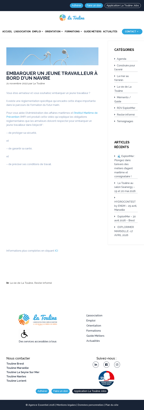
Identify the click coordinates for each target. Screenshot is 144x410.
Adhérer (76, 5)
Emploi (38, 31)
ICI (56, 250)
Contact (132, 31)
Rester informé (43, 283)
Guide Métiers (92, 31)
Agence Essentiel (38, 405)
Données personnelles (91, 405)
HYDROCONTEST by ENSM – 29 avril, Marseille (125, 205)
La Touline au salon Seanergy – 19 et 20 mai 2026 (125, 187)
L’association (22, 31)
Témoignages (125, 121)
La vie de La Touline (21, 283)
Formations (74, 31)
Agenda (121, 58)
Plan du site (111, 405)
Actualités (110, 31)
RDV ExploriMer (126, 107)
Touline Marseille (17, 367)
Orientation (54, 31)
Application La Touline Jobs (123, 5)
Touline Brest (15, 363)
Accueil (7, 31)
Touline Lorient (16, 380)
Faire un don (94, 5)
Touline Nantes (16, 376)
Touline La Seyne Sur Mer (23, 372)
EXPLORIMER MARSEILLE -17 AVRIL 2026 (124, 231)
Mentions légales (66, 405)
